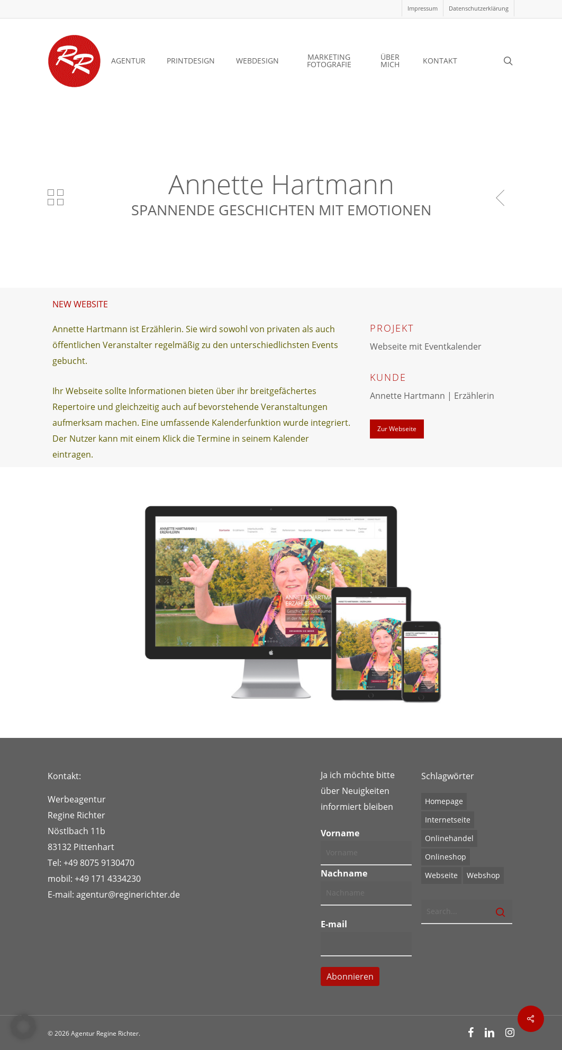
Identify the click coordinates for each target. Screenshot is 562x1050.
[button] (397, 429)
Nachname (344, 873)
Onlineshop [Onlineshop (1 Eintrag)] (445, 857)
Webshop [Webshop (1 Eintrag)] (483, 875)
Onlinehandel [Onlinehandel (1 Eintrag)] (449, 838)
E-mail (334, 924)
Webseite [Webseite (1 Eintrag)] (441, 875)
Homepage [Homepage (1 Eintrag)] (444, 801)
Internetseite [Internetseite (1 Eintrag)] (447, 820)
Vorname (340, 833)
